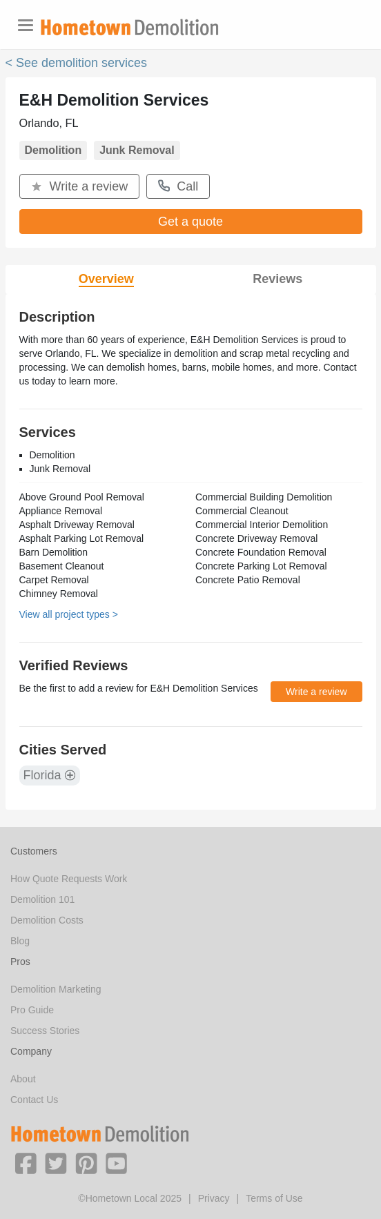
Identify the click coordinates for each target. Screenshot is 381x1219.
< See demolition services (77, 63)
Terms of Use (274, 1198)
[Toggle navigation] (25, 25)
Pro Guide (32, 1009)
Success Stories (44, 1030)
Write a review (79, 186)
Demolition (53, 150)
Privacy (214, 1198)
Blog (20, 940)
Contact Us (34, 1099)
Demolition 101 (42, 899)
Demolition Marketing (55, 989)
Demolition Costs (47, 920)
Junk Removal (136, 150)
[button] (25, 1162)
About (23, 1078)
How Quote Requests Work (68, 878)
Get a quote (190, 221)
